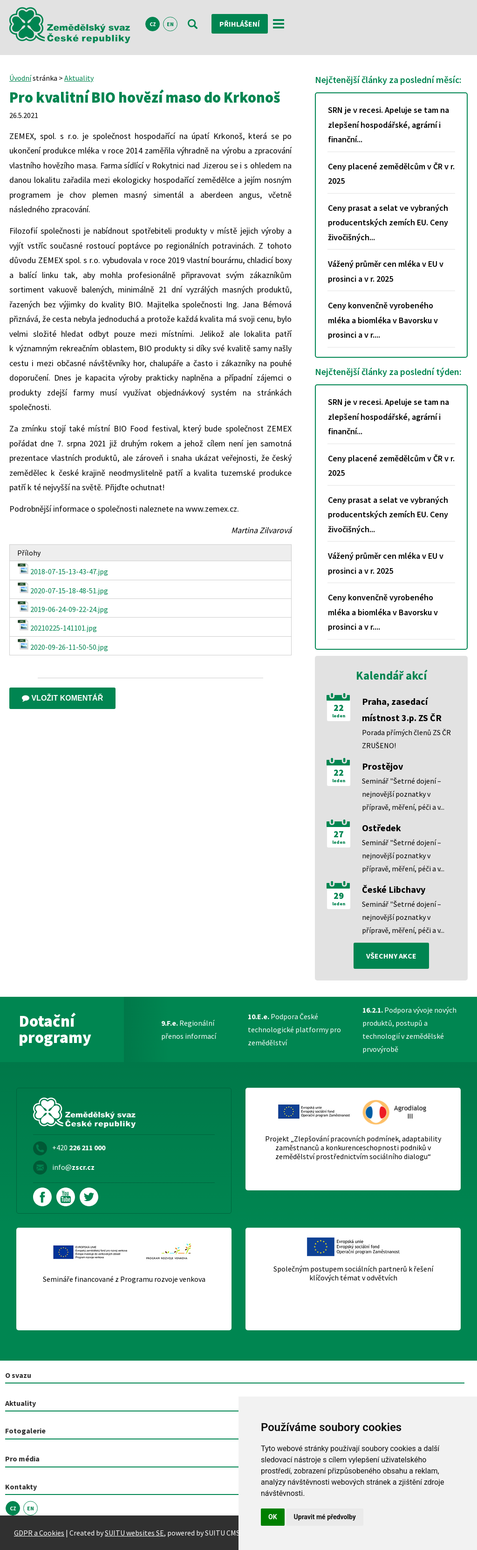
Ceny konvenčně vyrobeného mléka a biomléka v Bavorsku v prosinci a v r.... (383, 320)
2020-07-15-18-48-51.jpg (62, 588)
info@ (73, 1167)
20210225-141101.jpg (57, 626)
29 (339, 895)
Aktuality (79, 78)
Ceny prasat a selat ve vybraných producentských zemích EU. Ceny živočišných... (388, 222)
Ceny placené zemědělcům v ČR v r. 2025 (391, 174)
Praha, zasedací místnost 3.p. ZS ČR (402, 709)
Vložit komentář (62, 698)
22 (339, 707)
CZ (153, 24)
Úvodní (20, 78)
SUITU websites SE (134, 1532)
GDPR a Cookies (39, 1532)
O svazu (18, 1375)
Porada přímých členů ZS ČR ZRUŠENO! (406, 739)
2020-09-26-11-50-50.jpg (62, 645)
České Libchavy (393, 889)
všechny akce (391, 955)
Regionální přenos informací (188, 1029)
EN (170, 24)
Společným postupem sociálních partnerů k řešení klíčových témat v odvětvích (353, 1273)
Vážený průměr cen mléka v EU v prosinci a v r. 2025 (385, 271)
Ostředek (381, 828)
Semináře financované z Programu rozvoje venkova (124, 1279)
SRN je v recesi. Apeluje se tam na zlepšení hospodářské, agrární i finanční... (388, 124)
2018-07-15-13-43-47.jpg (62, 569)
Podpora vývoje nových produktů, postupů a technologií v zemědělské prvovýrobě (409, 1029)
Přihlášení (239, 23)
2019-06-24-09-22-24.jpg (62, 607)
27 (339, 834)
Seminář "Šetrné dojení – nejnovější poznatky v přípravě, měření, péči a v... (403, 794)
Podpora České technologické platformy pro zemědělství (294, 1029)
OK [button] (272, 1517)
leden (338, 716)
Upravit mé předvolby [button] (325, 1517)
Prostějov (382, 766)
